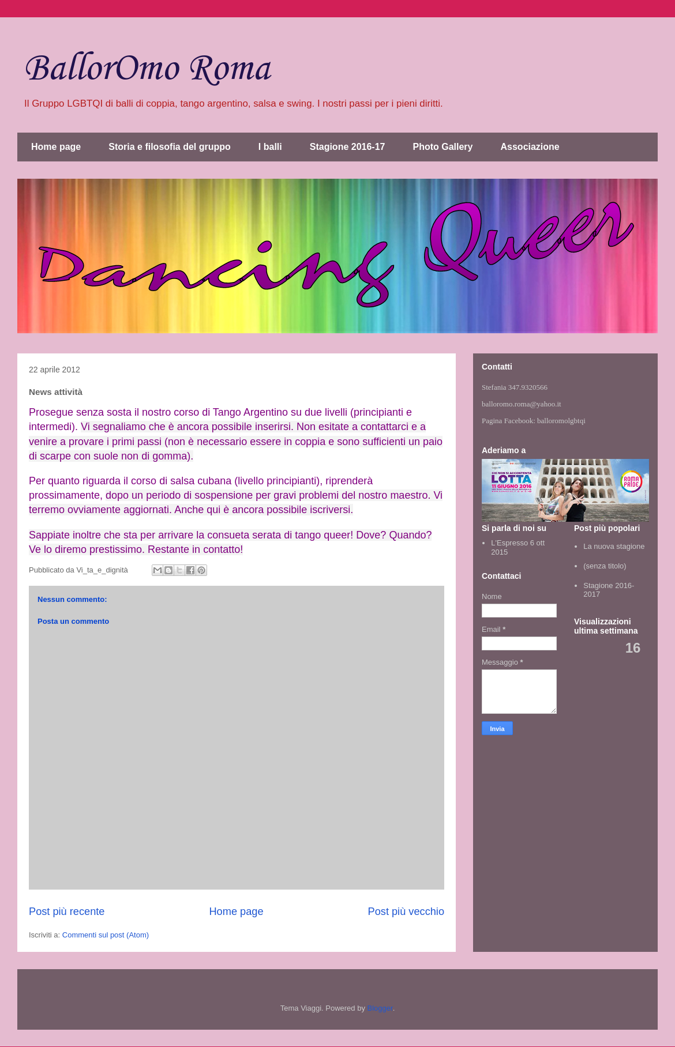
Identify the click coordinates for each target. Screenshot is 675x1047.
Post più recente (66, 911)
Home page (56, 147)
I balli (270, 147)
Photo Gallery (442, 147)
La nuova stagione (613, 546)
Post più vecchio (406, 911)
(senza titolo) (604, 566)
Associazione (530, 147)
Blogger (380, 1008)
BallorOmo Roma (146, 69)
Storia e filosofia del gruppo (169, 147)
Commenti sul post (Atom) (105, 935)
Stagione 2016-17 (347, 147)
